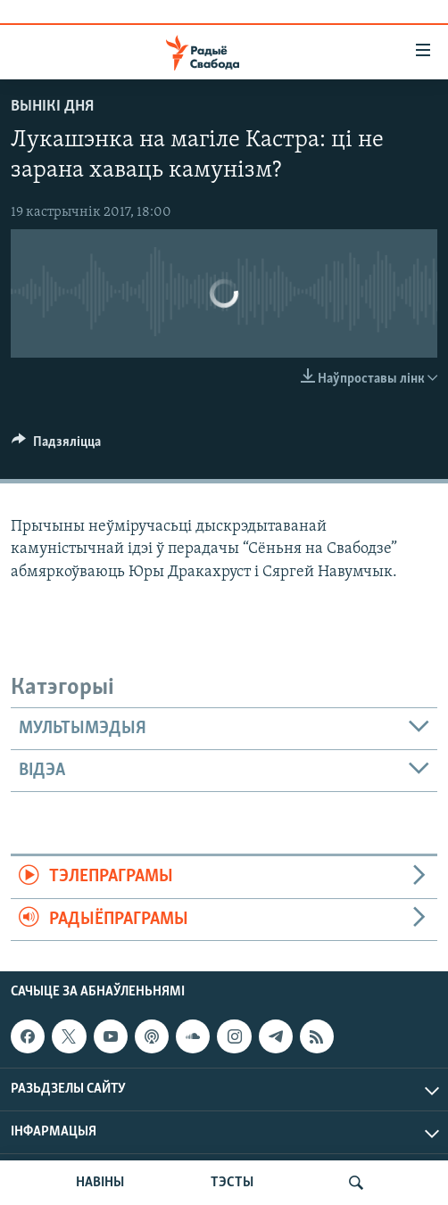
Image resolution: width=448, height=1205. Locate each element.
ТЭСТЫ (232, 1183)
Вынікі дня (52, 106)
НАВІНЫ (100, 1183)
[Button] (56, 446)
